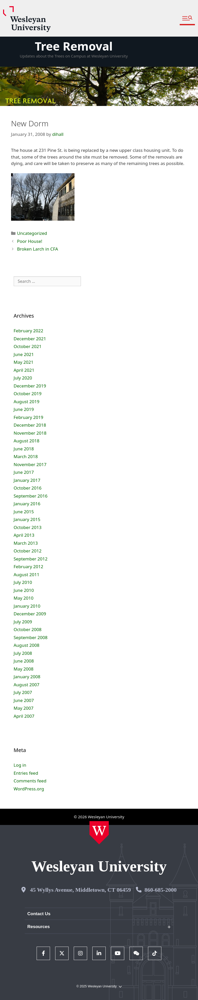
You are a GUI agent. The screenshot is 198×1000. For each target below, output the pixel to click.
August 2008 (26, 645)
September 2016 (30, 496)
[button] (187, 18)
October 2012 (28, 551)
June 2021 (24, 354)
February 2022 (28, 331)
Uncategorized (32, 233)
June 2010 (24, 590)
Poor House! (29, 241)
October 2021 (28, 346)
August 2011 (26, 574)
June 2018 (24, 449)
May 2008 (24, 669)
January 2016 (27, 504)
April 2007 (24, 716)
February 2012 (28, 566)
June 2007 (24, 700)
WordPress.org (29, 789)
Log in (20, 765)
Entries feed (26, 773)
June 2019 (24, 409)
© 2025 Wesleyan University (98, 986)
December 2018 (30, 425)
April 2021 (24, 370)
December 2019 (30, 386)
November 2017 (30, 464)
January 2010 (27, 606)
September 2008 (30, 637)
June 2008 (24, 661)
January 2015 (27, 519)
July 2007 (23, 692)
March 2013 (26, 543)
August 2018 (26, 441)
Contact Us (39, 913)
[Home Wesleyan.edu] (99, 832)
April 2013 (24, 535)
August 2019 (26, 401)
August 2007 (26, 685)
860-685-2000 (160, 890)
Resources (38, 926)
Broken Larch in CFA (37, 249)
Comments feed (30, 781)
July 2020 (23, 378)
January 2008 (27, 677)
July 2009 (23, 622)
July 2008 (23, 653)
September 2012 (30, 559)
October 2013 (28, 527)
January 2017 (27, 480)
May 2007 (24, 708)
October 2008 (28, 629)
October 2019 (28, 393)
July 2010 (23, 582)
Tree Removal (74, 46)
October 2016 (28, 488)
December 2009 (30, 614)
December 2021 (30, 339)
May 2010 (24, 598)
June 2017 (24, 472)
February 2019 (28, 417)
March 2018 (26, 456)
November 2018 (30, 433)
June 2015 (24, 512)
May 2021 (24, 362)
